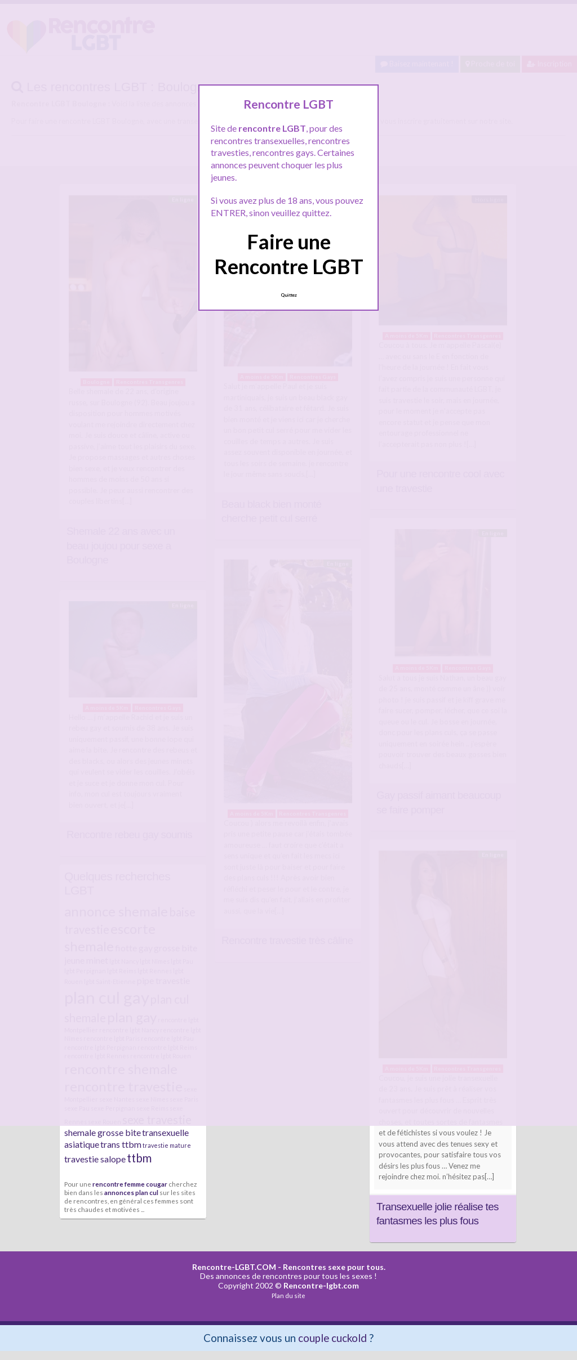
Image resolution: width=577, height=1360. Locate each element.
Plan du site (288, 1295)
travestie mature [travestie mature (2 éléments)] (167, 1145)
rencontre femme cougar (129, 1184)
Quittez (289, 295)
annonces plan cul (131, 1192)
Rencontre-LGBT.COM (234, 1267)
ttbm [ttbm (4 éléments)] (139, 1158)
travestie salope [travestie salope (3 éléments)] (95, 1158)
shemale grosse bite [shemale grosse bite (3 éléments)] (102, 1132)
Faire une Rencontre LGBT (288, 253)
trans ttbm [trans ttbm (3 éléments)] (120, 1144)
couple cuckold (332, 1337)
